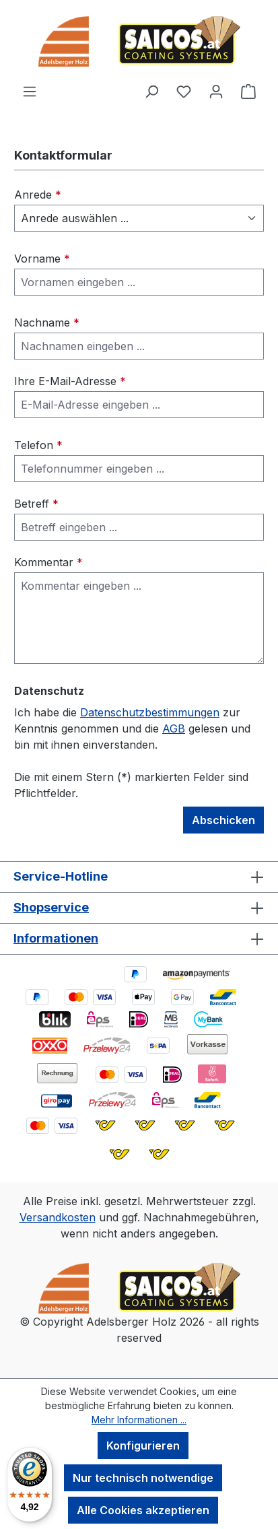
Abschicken (223, 820)
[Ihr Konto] (216, 90)
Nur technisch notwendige (143, 1478)
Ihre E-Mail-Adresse (70, 381)
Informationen (55, 938)
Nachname (46, 322)
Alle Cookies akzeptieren (143, 1510)
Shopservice (51, 907)
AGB (173, 728)
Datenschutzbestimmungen (149, 712)
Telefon (38, 445)
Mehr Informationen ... (139, 1419)
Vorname (42, 258)
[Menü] (29, 90)
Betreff (36, 503)
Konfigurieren (143, 1445)
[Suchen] (151, 90)
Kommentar (48, 562)
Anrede (37, 194)
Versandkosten (58, 1217)
